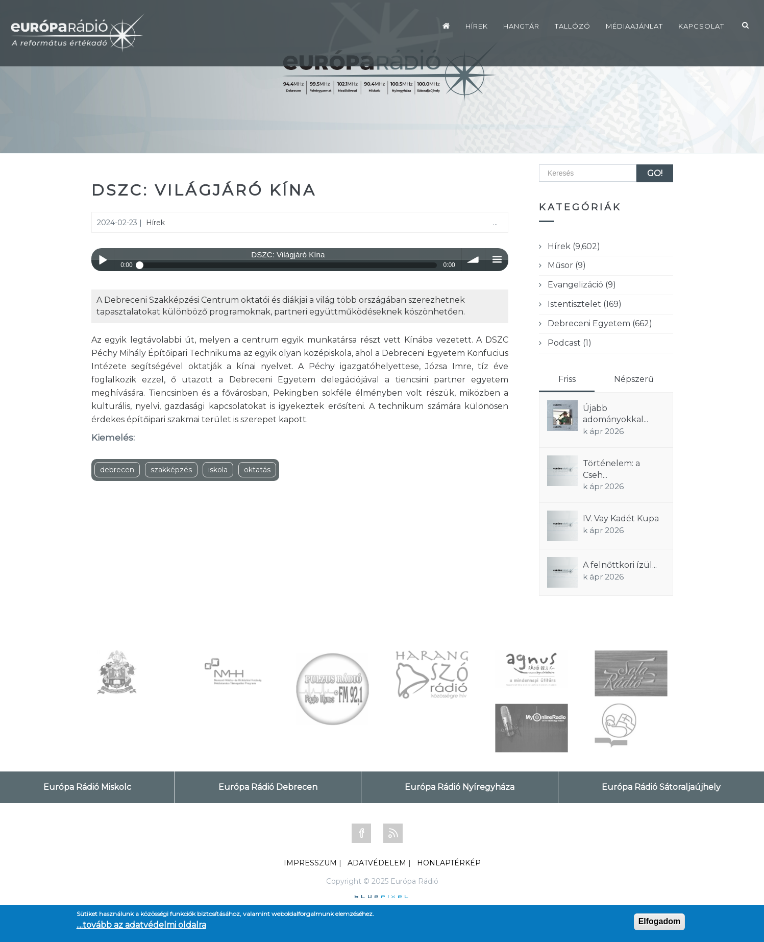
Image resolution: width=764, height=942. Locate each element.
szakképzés (171, 469)
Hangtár (521, 26)
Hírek (476, 26)
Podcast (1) (570, 343)
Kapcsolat (701, 26)
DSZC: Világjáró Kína (203, 190)
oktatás (257, 469)
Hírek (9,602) (574, 246)
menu (496, 259)
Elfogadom (659, 921)
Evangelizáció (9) (582, 284)
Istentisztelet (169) (585, 304)
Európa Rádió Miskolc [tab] (87, 787)
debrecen (117, 469)
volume (473, 259)
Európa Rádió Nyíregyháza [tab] (459, 787)
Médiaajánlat (634, 26)
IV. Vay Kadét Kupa (621, 518)
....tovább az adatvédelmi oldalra (141, 925)
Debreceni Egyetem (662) (600, 323)
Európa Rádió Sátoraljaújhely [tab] (661, 787)
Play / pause (102, 259)
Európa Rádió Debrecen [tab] (267, 787)
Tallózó (572, 26)
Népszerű (634, 379)
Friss (567, 379)
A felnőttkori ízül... (620, 565)
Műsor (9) (567, 265)
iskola (218, 469)
